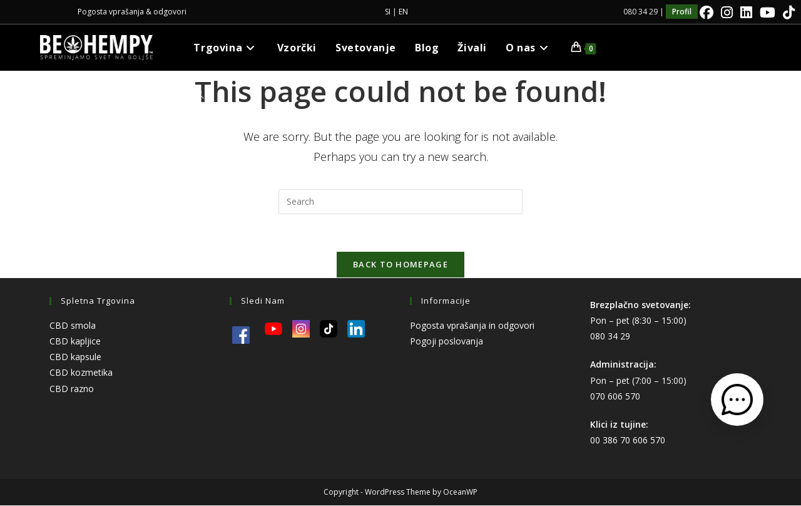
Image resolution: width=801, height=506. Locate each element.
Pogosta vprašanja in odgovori (472, 326)
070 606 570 (615, 397)
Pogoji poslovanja (446, 342)
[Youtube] (767, 12)
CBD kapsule (75, 357)
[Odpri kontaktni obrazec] (737, 399)
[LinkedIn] (746, 12)
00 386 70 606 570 (627, 441)
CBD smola (72, 326)
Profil (681, 11)
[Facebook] (706, 12)
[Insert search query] (400, 201)
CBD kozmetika (81, 373)
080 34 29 (610, 337)
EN (403, 11)
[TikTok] (787, 12)
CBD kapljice (75, 342)
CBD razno (71, 389)
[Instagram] (727, 12)
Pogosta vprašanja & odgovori (132, 11)
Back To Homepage (400, 265)
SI (387, 11)
